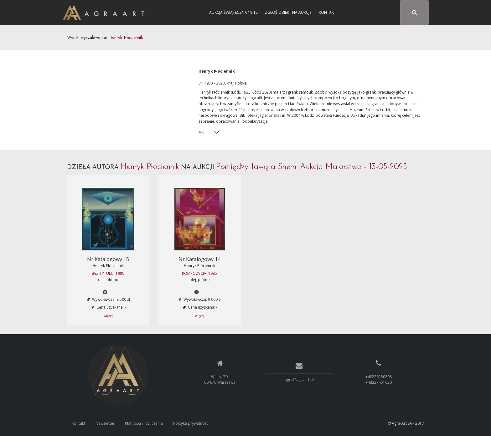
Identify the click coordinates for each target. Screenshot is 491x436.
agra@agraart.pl (299, 379)
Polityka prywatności (191, 423)
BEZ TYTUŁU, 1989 (108, 273)
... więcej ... (108, 316)
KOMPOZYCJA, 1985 (199, 273)
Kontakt (327, 12)
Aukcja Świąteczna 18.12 (233, 12)
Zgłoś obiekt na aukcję (288, 12)
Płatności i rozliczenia (144, 423)
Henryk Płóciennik (108, 265)
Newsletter (105, 423)
